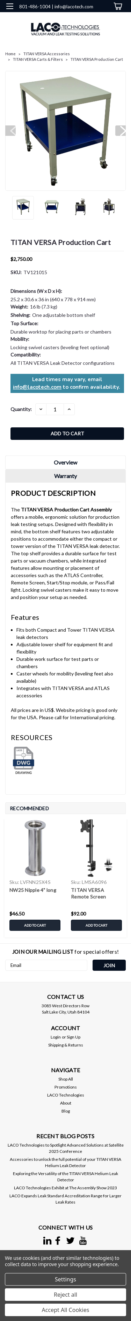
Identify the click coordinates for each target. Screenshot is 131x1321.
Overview (65, 462)
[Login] (102, 21)
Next (120, 130)
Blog (65, 1111)
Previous (10, 130)
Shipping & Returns (65, 1045)
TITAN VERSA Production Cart (97, 59)
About (65, 1103)
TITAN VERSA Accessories (46, 53)
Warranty (65, 476)
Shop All (65, 1079)
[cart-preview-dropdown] (117, 6)
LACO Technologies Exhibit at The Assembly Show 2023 (65, 1187)
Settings (65, 1279)
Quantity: (21, 409)
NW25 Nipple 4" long (32, 890)
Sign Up (73, 1037)
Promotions (65, 1087)
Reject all (65, 1294)
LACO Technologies (65, 1095)
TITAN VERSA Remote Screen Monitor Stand (88, 894)
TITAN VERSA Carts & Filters (38, 59)
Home (10, 53)
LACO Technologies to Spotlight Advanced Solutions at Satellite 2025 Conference (66, 1148)
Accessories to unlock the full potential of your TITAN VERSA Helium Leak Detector (65, 1162)
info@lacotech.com (37, 387)
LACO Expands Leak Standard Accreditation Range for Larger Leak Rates (65, 1199)
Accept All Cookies (65, 1310)
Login (56, 1037)
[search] (88, 21)
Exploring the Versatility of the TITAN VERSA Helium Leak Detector (65, 1176)
